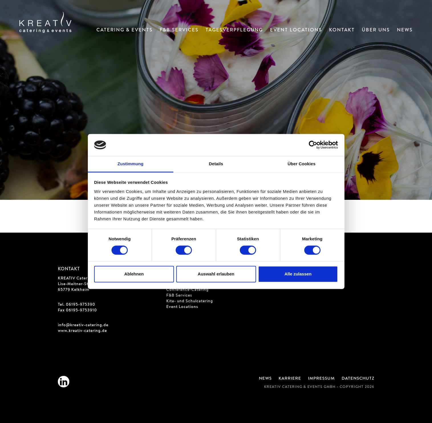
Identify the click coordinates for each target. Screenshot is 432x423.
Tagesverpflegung (234, 30)
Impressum (321, 378)
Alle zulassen (297, 273)
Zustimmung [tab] (130, 163)
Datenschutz (358, 378)
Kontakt (342, 30)
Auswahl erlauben (216, 273)
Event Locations (296, 30)
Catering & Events (124, 30)
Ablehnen (134, 273)
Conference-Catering (187, 290)
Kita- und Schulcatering (189, 301)
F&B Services (179, 30)
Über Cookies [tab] (302, 163)
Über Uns (376, 30)
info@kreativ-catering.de (83, 325)
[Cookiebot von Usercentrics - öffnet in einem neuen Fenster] (313, 145)
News (405, 30)
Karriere (290, 378)
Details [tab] (216, 163)
